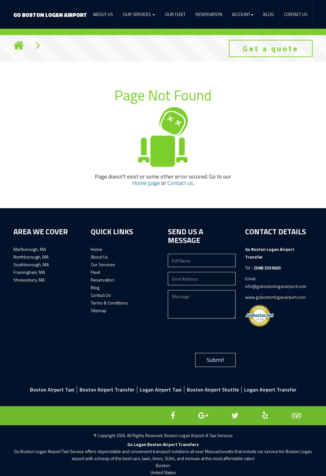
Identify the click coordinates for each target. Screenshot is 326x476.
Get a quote (271, 48)
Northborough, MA (30, 256)
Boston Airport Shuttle (213, 389)
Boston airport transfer (107, 389)
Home (96, 249)
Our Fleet (175, 14)
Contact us (180, 183)
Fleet (95, 272)
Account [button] (242, 14)
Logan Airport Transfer (270, 389)
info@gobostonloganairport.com (275, 286)
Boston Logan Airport (50, 15)
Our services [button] (139, 14)
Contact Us (296, 14)
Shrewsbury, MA (29, 279)
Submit (215, 359)
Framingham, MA (29, 272)
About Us (103, 14)
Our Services (103, 264)
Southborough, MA (31, 264)
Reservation (208, 14)
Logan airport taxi (160, 389)
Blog (268, 14)
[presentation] (216, 335)
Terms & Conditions (109, 302)
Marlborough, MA (29, 249)
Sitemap (98, 310)
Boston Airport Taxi (52, 389)
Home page (146, 183)
